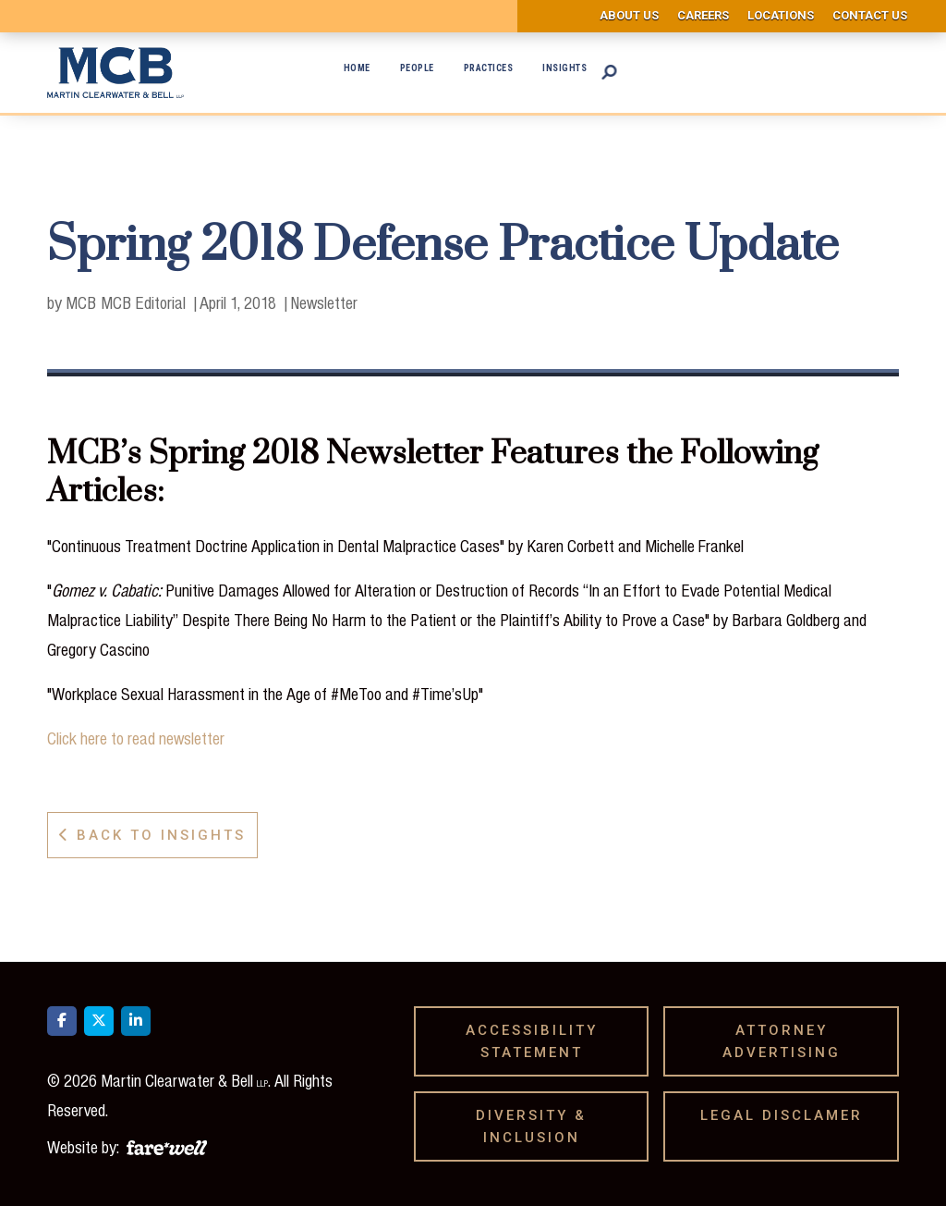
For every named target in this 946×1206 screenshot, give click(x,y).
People (417, 68)
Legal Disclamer (788, 1115)
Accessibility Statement (532, 1041)
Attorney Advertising (788, 1041)
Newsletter (324, 302)
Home (357, 68)
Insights (564, 68)
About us (629, 15)
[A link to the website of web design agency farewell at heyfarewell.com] (167, 1145)
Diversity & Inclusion (534, 1126)
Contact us (869, 15)
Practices (489, 68)
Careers (703, 15)
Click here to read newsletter (135, 738)
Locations (780, 15)
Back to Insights (152, 835)
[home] (115, 72)
